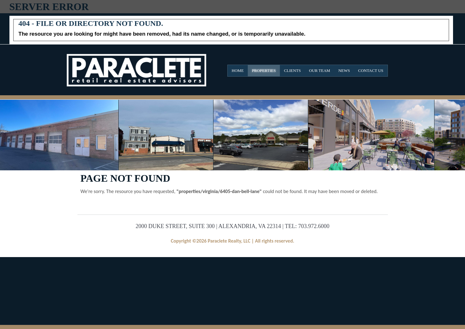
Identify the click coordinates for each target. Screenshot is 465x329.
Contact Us (370, 70)
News (344, 70)
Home (238, 70)
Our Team (319, 70)
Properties (264, 70)
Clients (292, 70)
